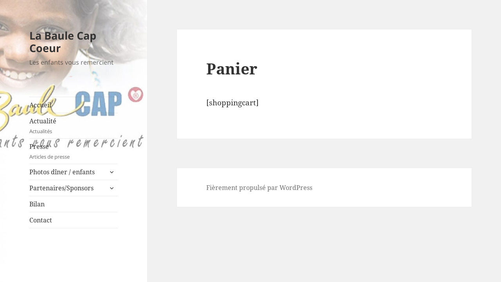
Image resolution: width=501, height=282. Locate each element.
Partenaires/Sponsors (61, 188)
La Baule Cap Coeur (62, 41)
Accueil (40, 105)
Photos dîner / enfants (62, 172)
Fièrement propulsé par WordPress (259, 187)
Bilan (37, 204)
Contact (40, 220)
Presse (73, 151)
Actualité (73, 126)
